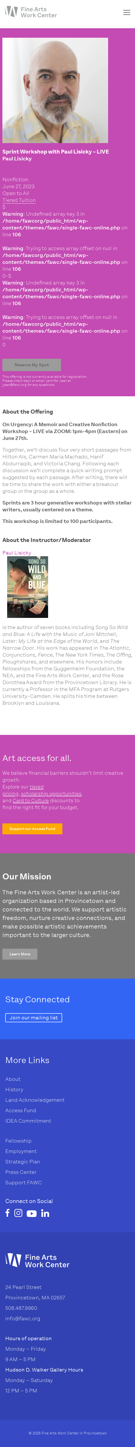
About (12, 1079)
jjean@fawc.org (14, 385)
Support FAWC (23, 1182)
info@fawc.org (22, 1318)
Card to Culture (31, 800)
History (14, 1089)
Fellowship (18, 1141)
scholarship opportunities (51, 794)
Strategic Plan (22, 1161)
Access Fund (20, 1110)
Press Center (21, 1172)
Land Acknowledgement (35, 1100)
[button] (32, 828)
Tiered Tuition (19, 200)
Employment (21, 1151)
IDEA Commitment (28, 1121)
